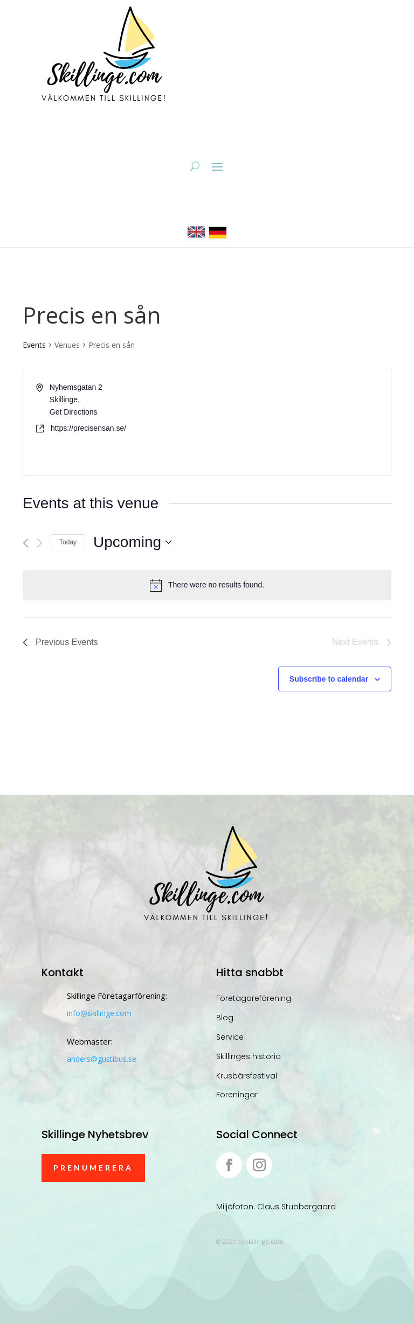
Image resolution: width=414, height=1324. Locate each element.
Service (230, 1037)
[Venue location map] (298, 421)
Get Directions (74, 412)
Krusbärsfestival (246, 1075)
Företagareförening (253, 998)
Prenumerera (93, 1167)
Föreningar (237, 1094)
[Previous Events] (26, 543)
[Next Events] (40, 543)
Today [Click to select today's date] (68, 542)
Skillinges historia (248, 1056)
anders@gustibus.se (101, 1059)
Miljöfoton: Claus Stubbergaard (276, 1206)
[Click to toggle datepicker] (132, 542)
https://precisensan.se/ (88, 428)
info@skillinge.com (99, 1013)
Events (34, 345)
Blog (224, 1017)
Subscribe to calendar (328, 679)
